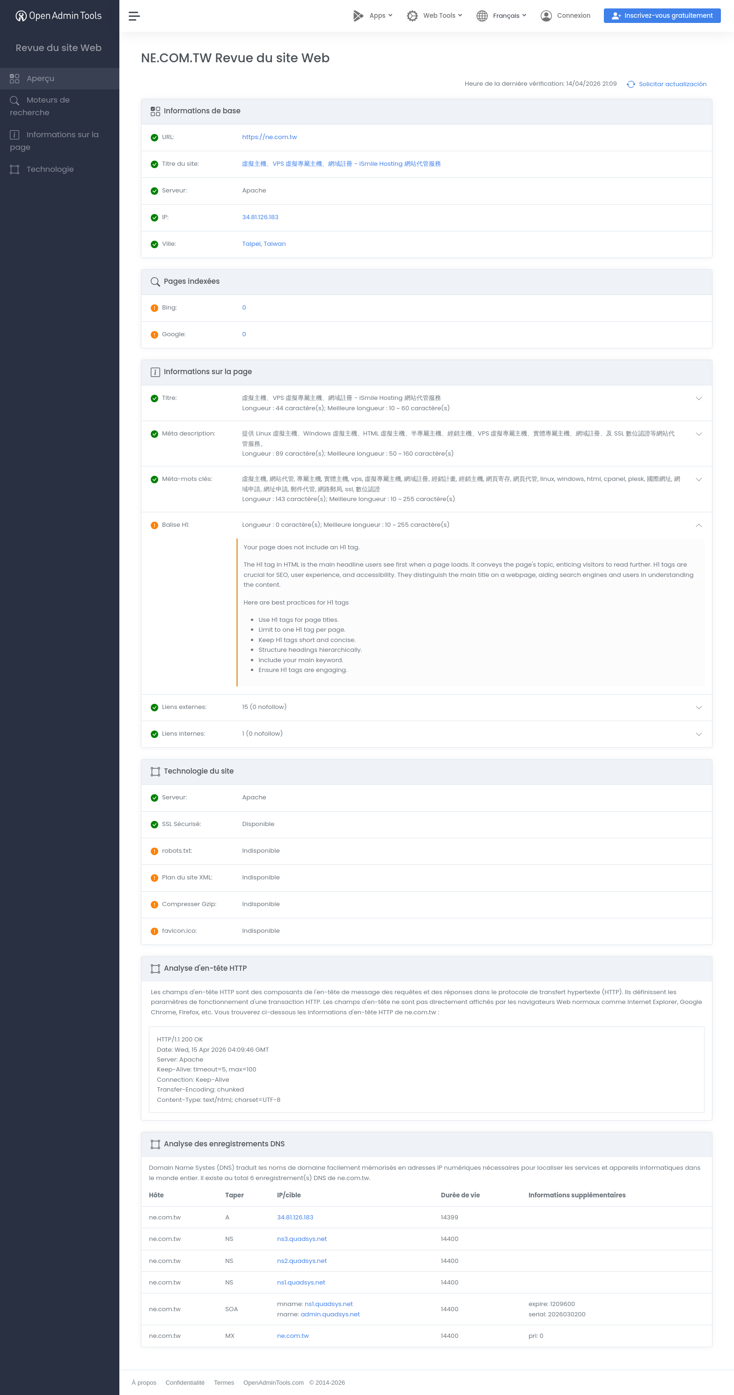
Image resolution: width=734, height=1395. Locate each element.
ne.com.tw (295, 1335)
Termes (226, 1382)
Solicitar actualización (666, 84)
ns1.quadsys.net (303, 1282)
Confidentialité (187, 1382)
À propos (146, 1382)
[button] (475, 403)
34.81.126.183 (297, 1217)
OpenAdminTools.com (276, 1382)
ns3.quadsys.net (304, 1238)
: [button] (166, 397)
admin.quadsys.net (331, 1314)
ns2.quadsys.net (304, 1260)
